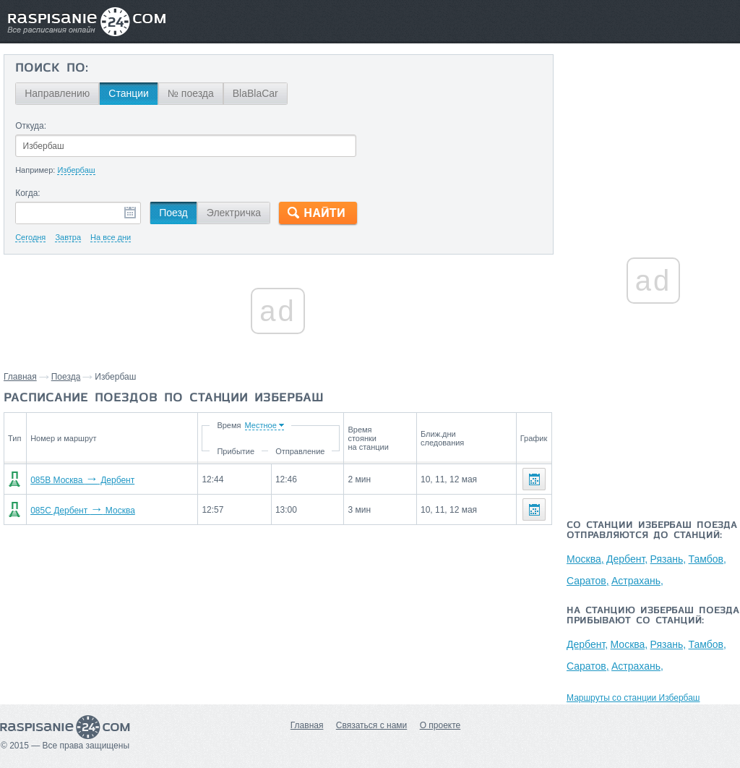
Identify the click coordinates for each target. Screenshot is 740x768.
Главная (20, 377)
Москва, (585, 559)
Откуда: (30, 126)
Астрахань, (637, 580)
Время (229, 425)
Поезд (173, 212)
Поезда (66, 377)
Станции (128, 93)
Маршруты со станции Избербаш (633, 698)
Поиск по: (51, 68)
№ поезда (191, 93)
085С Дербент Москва (82, 510)
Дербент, (627, 559)
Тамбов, (707, 559)
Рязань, (668, 559)
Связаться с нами (371, 725)
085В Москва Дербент (82, 480)
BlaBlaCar (255, 93)
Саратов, (588, 580)
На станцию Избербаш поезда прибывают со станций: (653, 616)
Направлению (57, 93)
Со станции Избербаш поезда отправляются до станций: (652, 531)
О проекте (440, 725)
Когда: (27, 193)
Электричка (234, 212)
